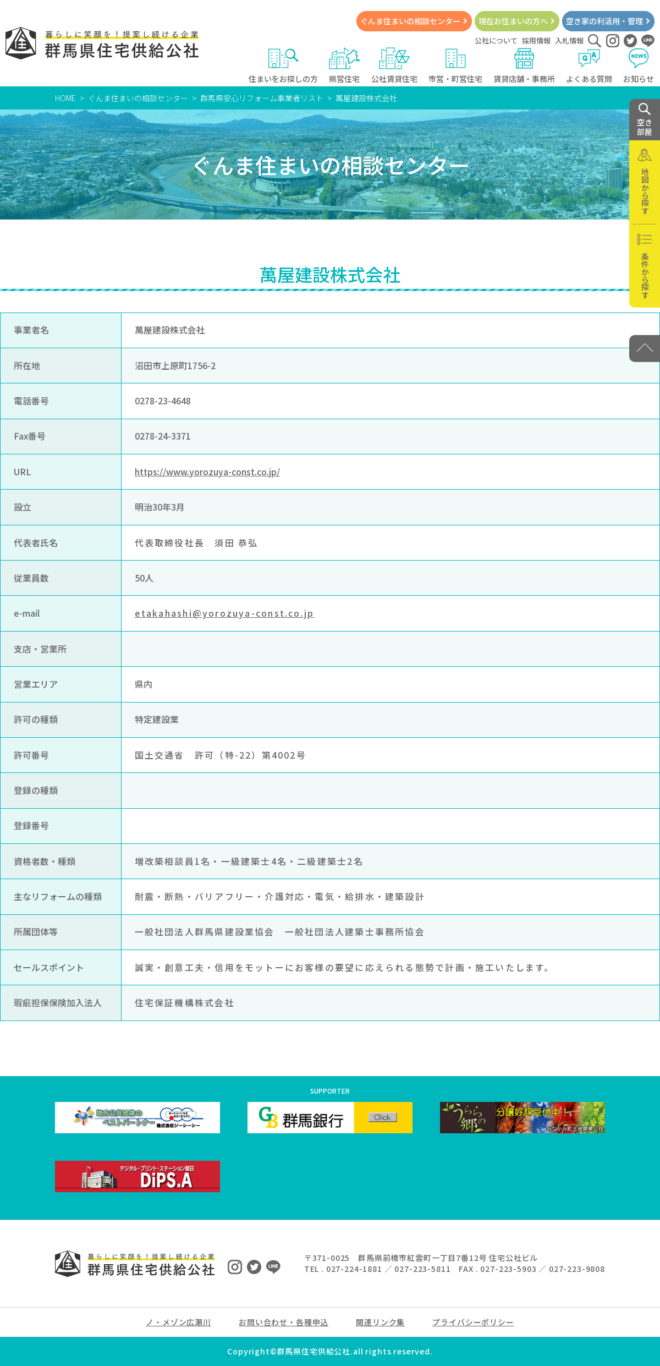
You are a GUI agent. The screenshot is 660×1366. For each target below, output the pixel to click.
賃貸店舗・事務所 (524, 65)
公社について (496, 40)
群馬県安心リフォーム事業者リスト (261, 97)
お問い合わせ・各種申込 (283, 1321)
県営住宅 (344, 65)
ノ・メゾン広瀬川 (178, 1321)
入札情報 (569, 40)
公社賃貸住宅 (394, 65)
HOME (65, 97)
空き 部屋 (644, 120)
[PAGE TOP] (644, 348)
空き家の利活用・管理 (604, 20)
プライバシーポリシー (473, 1321)
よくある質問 (589, 65)
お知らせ (638, 65)
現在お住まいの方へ (513, 20)
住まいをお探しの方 (283, 65)
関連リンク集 (380, 1321)
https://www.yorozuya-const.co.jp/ (207, 471)
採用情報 (536, 40)
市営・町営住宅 (455, 65)
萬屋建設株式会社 (366, 97)
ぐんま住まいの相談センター (410, 20)
